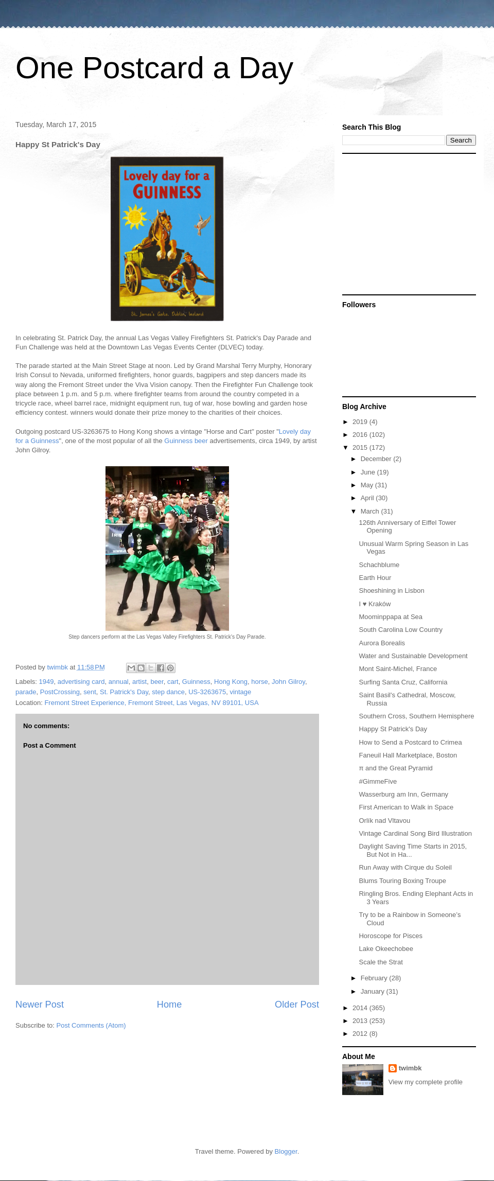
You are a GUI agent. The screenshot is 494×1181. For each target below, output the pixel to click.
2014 (360, 1008)
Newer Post (39, 1004)
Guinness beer (186, 441)
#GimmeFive (378, 781)
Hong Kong (231, 681)
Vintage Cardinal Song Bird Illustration (415, 833)
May (368, 485)
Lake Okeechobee (386, 949)
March (371, 511)
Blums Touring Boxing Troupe (402, 881)
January (373, 991)
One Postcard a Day (154, 67)
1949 (46, 681)
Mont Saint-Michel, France (398, 669)
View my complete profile (426, 1082)
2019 (360, 422)
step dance (168, 692)
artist (139, 681)
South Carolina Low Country (401, 629)
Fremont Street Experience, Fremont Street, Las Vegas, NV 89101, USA (151, 703)
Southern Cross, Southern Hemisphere (416, 716)
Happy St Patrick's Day (393, 729)
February (375, 978)
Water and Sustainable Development (413, 656)
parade (25, 692)
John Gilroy (288, 681)
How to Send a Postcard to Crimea (410, 742)
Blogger (286, 1151)
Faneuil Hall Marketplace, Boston (408, 755)
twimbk (410, 1068)
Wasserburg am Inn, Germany (403, 794)
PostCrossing (60, 692)
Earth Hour (375, 577)
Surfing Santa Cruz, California (403, 682)
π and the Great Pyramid (395, 768)
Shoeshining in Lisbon (391, 590)
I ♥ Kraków (375, 604)
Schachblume (379, 565)
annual (119, 681)
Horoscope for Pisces (390, 936)
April (368, 498)
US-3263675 (207, 692)
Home (169, 1004)
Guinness (196, 681)
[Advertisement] (406, 223)
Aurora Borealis (382, 643)
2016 (360, 434)
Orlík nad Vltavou (384, 820)
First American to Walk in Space (406, 807)
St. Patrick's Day (124, 692)
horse (259, 681)
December (377, 459)
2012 (360, 1033)
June (369, 472)
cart (173, 681)
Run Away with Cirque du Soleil (405, 867)
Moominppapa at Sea (390, 617)
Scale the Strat (380, 962)
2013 (360, 1021)
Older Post (297, 1004)
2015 (360, 447)
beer (156, 681)
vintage (240, 692)
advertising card (81, 681)
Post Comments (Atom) (91, 1025)
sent (89, 692)
